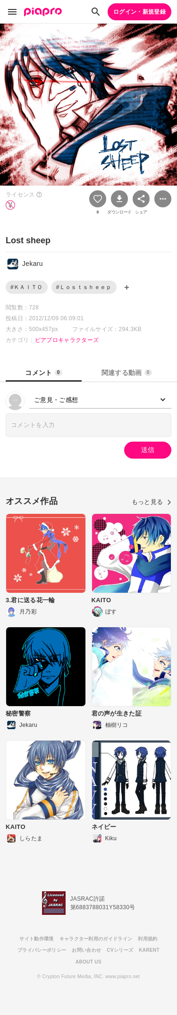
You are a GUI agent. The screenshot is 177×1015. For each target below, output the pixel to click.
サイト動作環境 (36, 938)
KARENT (149, 950)
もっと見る (151, 501)
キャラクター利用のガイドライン (96, 938)
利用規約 (147, 938)
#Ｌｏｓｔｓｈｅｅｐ (84, 287)
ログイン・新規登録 (139, 12)
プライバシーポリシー (41, 950)
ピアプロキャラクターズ (67, 340)
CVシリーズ (120, 950)
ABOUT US (88, 961)
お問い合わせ (86, 950)
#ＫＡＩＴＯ (26, 287)
